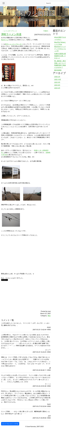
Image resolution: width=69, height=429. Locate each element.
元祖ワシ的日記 (34, 13)
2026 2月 (57, 77)
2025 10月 (57, 79)
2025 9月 (57, 82)
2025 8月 (57, 85)
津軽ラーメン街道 (11, 34)
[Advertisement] (21, 297)
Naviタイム (4, 40)
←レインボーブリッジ (10, 31)
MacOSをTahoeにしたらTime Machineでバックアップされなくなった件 (60, 46)
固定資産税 (57, 70)
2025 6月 (57, 88)
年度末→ (46, 31)
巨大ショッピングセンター (14, 44)
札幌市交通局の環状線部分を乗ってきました (60, 56)
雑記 (49, 316)
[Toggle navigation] (3, 3)
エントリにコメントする (10, 424)
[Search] (56, 3)
